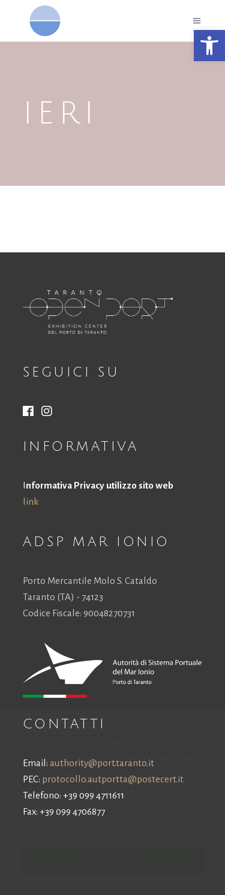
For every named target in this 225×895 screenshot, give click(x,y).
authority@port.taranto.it (102, 763)
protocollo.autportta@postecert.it (113, 779)
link (30, 501)
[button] (209, 45)
